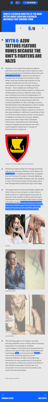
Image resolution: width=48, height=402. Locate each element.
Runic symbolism (12, 76)
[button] (18, 2)
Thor (17, 353)
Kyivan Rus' (10, 174)
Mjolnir (37, 353)
